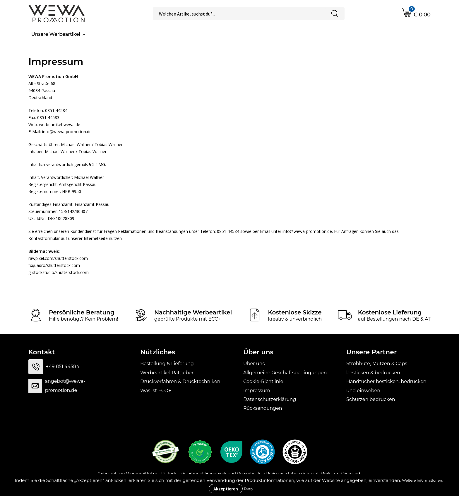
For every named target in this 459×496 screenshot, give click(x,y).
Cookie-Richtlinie (263, 381)
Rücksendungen (262, 408)
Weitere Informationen (422, 480)
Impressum (256, 390)
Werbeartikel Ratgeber (166, 372)
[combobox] (239, 13)
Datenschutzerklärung (269, 399)
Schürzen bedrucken (370, 399)
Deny (248, 488)
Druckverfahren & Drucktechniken (180, 381)
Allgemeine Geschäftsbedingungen (285, 372)
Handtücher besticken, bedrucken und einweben (386, 386)
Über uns (254, 363)
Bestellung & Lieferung (167, 363)
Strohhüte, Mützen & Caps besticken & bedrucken (376, 368)
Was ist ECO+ (155, 390)
